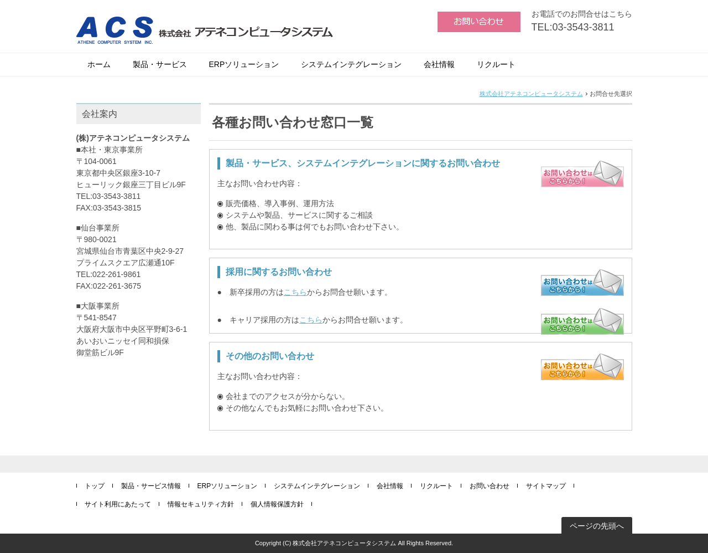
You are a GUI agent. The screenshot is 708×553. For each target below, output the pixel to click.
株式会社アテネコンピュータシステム (531, 93)
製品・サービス (160, 64)
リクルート (496, 64)
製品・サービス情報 (151, 486)
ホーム (99, 64)
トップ (95, 486)
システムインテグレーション (351, 64)
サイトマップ (546, 486)
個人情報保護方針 (277, 504)
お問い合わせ (489, 486)
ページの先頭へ (597, 525)
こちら (295, 292)
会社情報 (439, 64)
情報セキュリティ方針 (201, 504)
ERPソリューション (244, 64)
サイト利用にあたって (118, 504)
